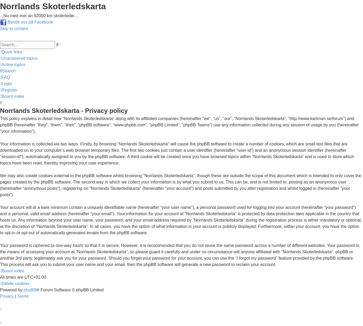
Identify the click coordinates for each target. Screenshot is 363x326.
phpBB (30, 290)
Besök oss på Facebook (30, 22)
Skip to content (14, 28)
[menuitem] (19, 58)
